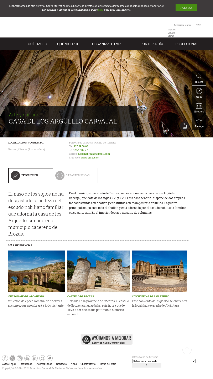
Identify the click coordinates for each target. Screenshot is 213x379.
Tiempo (199, 123)
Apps (74, 364)
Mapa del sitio (108, 364)
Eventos (199, 108)
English (171, 32)
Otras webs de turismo (145, 357)
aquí (100, 9)
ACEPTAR (186, 7)
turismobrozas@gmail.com (94, 154)
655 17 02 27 (81, 150)
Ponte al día (151, 44)
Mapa (199, 93)
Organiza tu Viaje (109, 44)
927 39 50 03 (81, 146)
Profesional (186, 44)
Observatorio (88, 364)
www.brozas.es (90, 157)
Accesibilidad (44, 364)
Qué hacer (37, 44)
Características (75, 177)
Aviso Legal (9, 364)
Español (172, 29)
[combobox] (180, 30)
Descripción (24, 177)
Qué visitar (67, 44)
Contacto (61, 364)
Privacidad (26, 364)
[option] (172, 29)
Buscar (199, 78)
